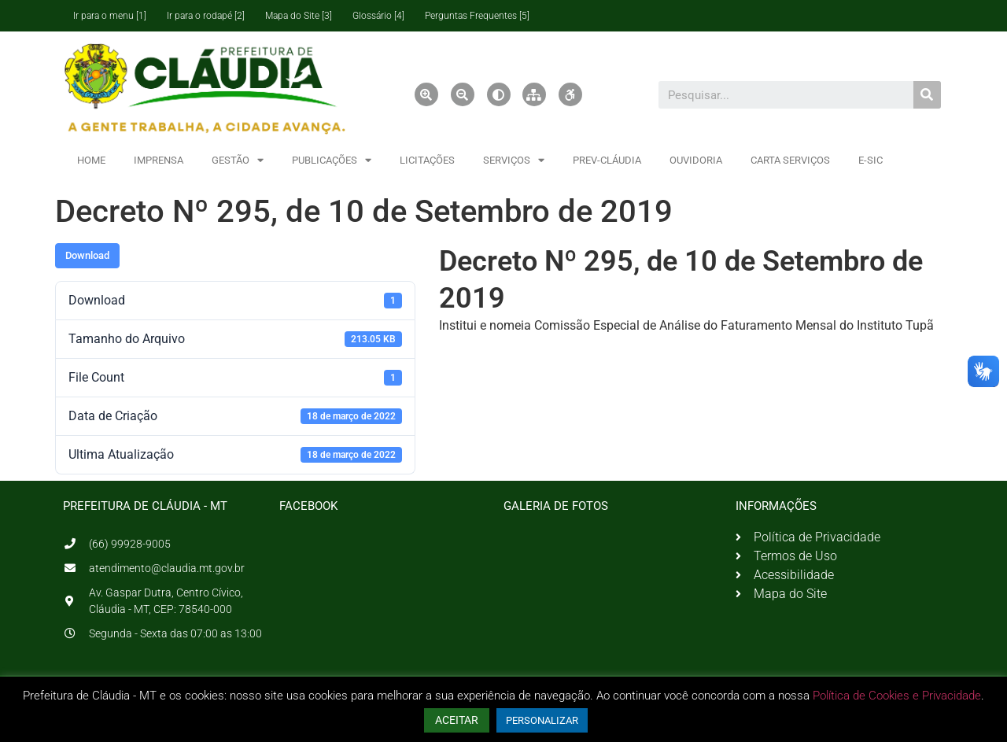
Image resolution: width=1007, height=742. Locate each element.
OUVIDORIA (695, 160)
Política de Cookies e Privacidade (897, 695)
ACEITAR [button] (456, 720)
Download (87, 255)
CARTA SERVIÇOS (790, 160)
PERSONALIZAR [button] (542, 720)
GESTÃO (238, 160)
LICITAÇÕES (427, 160)
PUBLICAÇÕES (331, 160)
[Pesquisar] (927, 95)
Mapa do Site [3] (298, 15)
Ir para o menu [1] (109, 15)
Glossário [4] (378, 15)
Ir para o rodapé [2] (206, 15)
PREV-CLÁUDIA (607, 160)
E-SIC (870, 160)
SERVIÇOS (513, 160)
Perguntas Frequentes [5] (477, 15)
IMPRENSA (158, 160)
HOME (91, 160)
